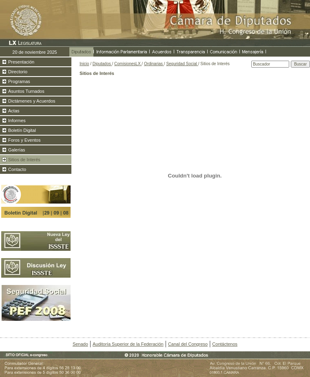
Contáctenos (224, 344)
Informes (17, 120)
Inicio (84, 63)
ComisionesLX (128, 63)
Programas (19, 81)
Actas (14, 110)
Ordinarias (154, 63)
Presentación (21, 61)
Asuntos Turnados (26, 91)
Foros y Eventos (24, 140)
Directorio (17, 71)
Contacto (17, 169)
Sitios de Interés (24, 159)
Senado (80, 344)
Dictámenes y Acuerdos (31, 101)
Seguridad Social (182, 63)
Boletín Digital (22, 130)
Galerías (16, 149)
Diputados (102, 63)
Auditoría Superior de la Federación (128, 344)
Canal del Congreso (188, 344)
